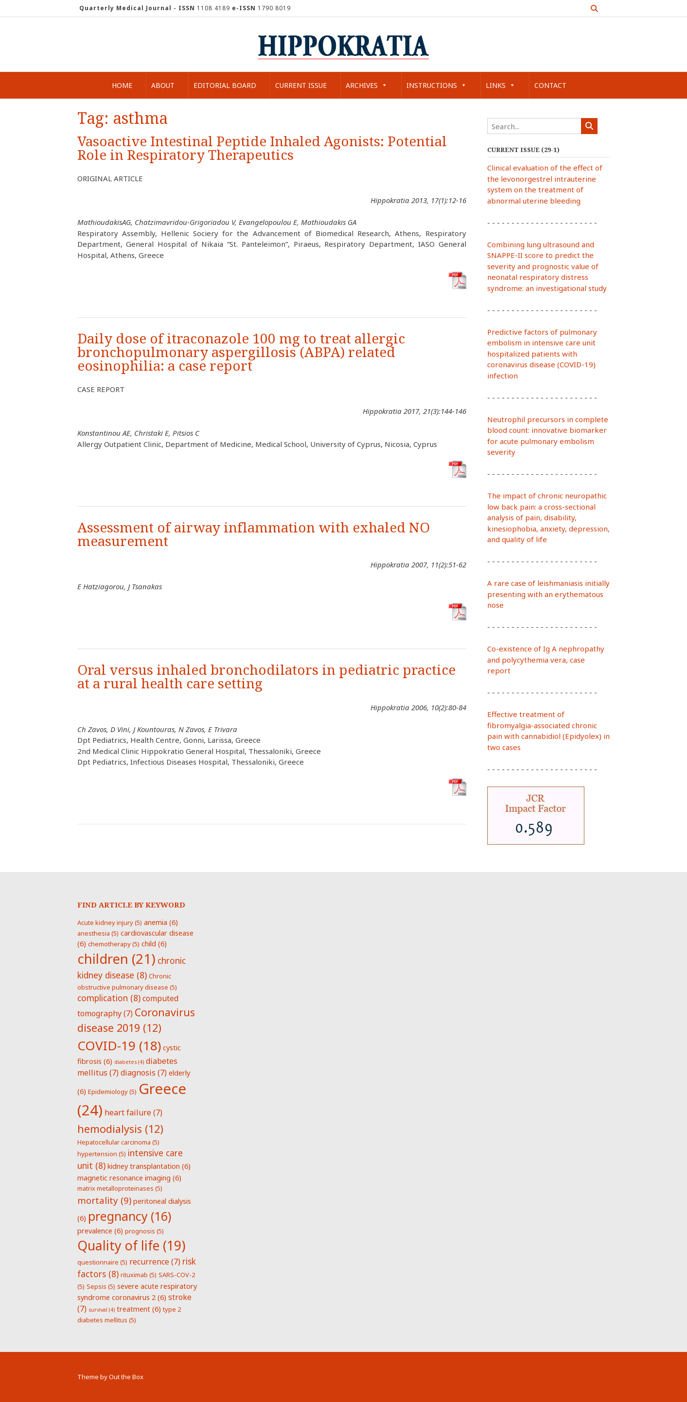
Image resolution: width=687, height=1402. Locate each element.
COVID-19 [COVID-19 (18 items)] (119, 1045)
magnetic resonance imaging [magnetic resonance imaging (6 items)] (129, 1177)
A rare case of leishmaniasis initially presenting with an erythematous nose (548, 594)
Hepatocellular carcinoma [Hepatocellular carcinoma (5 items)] (118, 1142)
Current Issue (301, 85)
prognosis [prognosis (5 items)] (144, 1231)
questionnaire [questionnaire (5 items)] (102, 1262)
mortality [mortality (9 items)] (104, 1200)
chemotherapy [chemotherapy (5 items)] (114, 944)
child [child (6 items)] (154, 943)
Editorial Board (225, 85)
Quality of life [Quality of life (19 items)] (131, 1245)
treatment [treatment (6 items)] (139, 1309)
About (163, 85)
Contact (550, 85)
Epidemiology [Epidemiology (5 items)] (112, 1091)
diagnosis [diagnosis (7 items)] (144, 1072)
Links (500, 85)
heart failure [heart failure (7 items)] (133, 1112)
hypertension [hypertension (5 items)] (101, 1153)
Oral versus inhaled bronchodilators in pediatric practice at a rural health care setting (266, 677)
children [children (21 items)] (116, 958)
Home (122, 85)
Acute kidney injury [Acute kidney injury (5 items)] (109, 922)
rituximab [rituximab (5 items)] (139, 1274)
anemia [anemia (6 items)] (161, 922)
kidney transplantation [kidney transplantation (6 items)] (149, 1166)
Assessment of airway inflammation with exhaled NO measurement (253, 534)
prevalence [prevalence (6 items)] (100, 1230)
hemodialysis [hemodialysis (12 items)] (120, 1129)
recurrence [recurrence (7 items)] (154, 1261)
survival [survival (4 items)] (101, 1309)
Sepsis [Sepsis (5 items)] (101, 1286)
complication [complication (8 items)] (109, 998)
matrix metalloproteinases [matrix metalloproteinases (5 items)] (119, 1188)
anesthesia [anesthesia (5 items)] (98, 933)
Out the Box (126, 1376)
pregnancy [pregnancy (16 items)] (129, 1216)
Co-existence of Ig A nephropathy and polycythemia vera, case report (545, 659)
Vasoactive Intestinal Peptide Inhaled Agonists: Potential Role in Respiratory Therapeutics (262, 148)
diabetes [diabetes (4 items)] (129, 1062)
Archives (367, 85)
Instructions (436, 85)
